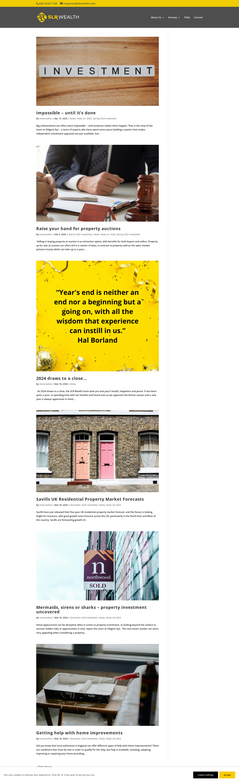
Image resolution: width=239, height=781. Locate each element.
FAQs (187, 17)
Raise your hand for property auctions (78, 228)
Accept (227, 774)
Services (172, 17)
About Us (156, 17)
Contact (198, 17)
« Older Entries (44, 766)
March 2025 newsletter (80, 234)
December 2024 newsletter (84, 504)
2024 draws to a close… (61, 378)
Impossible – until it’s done (66, 113)
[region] (119, 774)
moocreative (45, 118)
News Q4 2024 (113, 504)
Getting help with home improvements (79, 733)
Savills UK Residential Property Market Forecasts (90, 499)
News (73, 118)
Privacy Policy (103, 774)
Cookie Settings (206, 774)
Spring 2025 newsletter (105, 118)
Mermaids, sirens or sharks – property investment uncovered (91, 609)
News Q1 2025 (84, 118)
